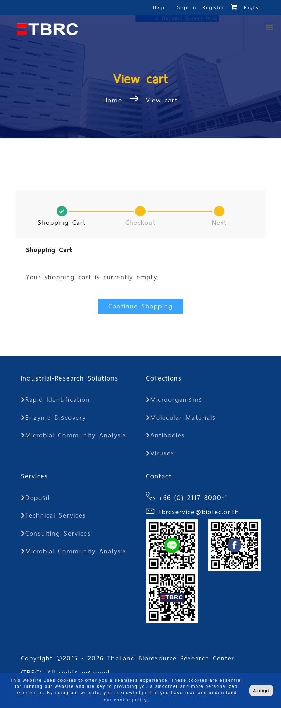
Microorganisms (174, 399)
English (253, 7)
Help (159, 7)
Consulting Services (56, 533)
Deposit (36, 497)
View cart (162, 100)
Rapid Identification (55, 399)
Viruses (160, 453)
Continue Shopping (140, 306)
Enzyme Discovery (53, 417)
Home (114, 100)
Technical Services (53, 515)
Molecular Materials (181, 417)
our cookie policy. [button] (126, 700)
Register (213, 7)
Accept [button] (261, 691)
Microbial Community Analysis (73, 435)
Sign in (188, 7)
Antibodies (165, 435)
